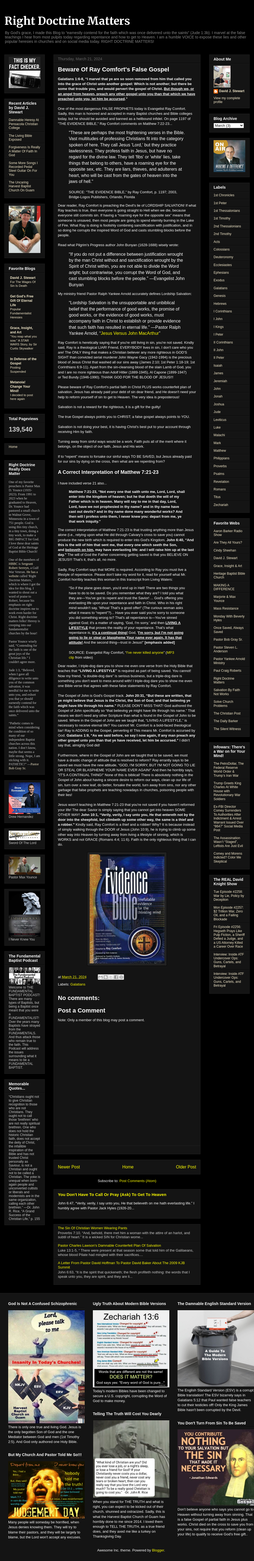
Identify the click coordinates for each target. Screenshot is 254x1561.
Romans (220, 489)
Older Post (186, 1167)
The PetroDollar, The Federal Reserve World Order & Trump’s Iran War (229, 769)
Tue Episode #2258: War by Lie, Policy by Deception (229, 896)
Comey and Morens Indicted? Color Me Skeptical (228, 857)
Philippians (221, 458)
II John (218, 350)
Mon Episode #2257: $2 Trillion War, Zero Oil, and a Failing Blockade (229, 913)
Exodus (219, 280)
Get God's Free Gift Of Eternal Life (22, 300)
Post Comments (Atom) (137, 1181)
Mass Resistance (226, 608)
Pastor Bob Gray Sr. (24, 766)
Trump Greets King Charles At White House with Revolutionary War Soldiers (227, 791)
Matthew (220, 451)
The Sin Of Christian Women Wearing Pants (92, 1228)
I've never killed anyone (144, 652)
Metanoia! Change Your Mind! (20, 386)
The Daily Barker (226, 721)
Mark (217, 443)
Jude (217, 412)
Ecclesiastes (223, 265)
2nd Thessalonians (227, 226)
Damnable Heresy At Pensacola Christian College (24, 124)
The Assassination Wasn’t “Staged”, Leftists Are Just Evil (228, 842)
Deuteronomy (223, 257)
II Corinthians (223, 342)
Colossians (222, 249)
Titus (217, 497)
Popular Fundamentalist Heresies (20, 313)
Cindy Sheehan (225, 550)
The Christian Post (227, 713)
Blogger (158, 1550)
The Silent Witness (227, 729)
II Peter (219, 358)
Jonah (218, 396)
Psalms (219, 474)
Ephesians (221, 273)
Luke (217, 427)
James (218, 373)
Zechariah (221, 505)
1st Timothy (222, 218)
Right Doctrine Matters (67, 21)
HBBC (13, 564)
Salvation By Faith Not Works (227, 692)
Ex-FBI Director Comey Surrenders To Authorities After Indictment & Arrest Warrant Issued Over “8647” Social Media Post (229, 818)
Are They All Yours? (228, 542)
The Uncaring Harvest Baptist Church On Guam (21, 186)
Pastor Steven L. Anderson (226, 649)
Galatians (77, 984)
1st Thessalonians (227, 211)
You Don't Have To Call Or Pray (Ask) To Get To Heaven (112, 1194)
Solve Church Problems (223, 703)
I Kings (219, 327)
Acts (217, 242)
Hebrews (220, 304)
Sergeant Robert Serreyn (21, 566)
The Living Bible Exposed (20, 137)
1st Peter (220, 203)
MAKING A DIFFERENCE (224, 587)
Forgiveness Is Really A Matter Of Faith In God (24, 151)
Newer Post (69, 1167)
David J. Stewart (23, 278)
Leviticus (220, 420)
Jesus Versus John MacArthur (130, 333)
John (217, 389)
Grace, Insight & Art (228, 566)
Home (128, 1167)
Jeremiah (220, 381)
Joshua (219, 404)
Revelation (221, 482)
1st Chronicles (224, 195)
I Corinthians (223, 311)
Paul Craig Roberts (227, 671)
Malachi (219, 435)
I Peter (218, 334)
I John (218, 319)
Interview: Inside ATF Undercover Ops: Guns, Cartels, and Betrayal (229, 960)
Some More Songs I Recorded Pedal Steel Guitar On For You (23, 169)
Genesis (220, 296)
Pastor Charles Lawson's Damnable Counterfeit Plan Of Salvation (109, 1245)
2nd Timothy (222, 234)
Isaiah (218, 365)
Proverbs (220, 466)
